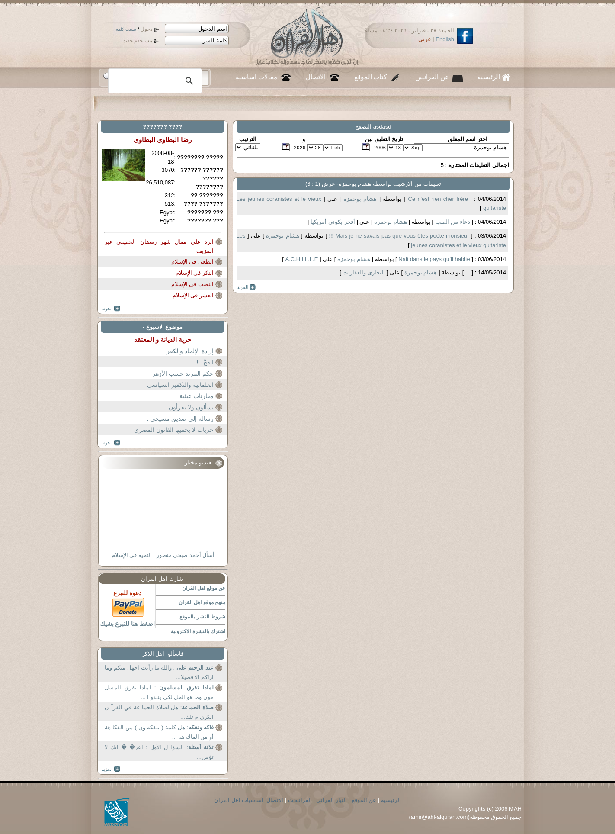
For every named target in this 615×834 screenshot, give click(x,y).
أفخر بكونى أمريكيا (332, 222)
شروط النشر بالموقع (202, 617)
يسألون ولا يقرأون (191, 407)
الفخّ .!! (205, 362)
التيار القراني (331, 800)
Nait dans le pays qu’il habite (433, 259)
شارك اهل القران (162, 579)
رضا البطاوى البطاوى (162, 139)
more (246, 287)
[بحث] (156, 81)
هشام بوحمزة (359, 199)
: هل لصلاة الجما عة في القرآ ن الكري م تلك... (159, 712)
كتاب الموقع (370, 77)
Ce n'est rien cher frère (437, 199)
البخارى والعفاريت (363, 272)
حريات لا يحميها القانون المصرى (174, 429)
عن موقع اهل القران (203, 588)
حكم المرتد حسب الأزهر (183, 373)
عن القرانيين (432, 77)
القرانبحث (300, 800)
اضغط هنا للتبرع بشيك (127, 623)
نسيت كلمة (126, 29)
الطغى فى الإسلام (192, 261)
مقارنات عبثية (196, 396)
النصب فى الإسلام (192, 284)
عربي (424, 39)
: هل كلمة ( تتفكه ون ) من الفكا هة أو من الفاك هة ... (159, 732)
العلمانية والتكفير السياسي (180, 384)
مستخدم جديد (137, 41)
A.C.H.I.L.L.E (301, 259)
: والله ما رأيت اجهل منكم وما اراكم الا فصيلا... (159, 672)
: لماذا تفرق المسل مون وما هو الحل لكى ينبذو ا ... (159, 692)
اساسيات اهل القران (238, 800)
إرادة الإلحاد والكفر (190, 351)
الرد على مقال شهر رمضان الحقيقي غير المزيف (159, 246)
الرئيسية (488, 77)
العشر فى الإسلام (193, 295)
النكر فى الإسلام (195, 273)
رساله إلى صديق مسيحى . (180, 418)
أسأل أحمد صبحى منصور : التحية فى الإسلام (163, 555)
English (445, 39)
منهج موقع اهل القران (202, 602)
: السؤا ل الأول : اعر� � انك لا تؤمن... (159, 752)
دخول (146, 29)
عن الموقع (364, 800)
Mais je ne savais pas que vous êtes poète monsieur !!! (398, 235)
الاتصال (316, 77)
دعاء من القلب (452, 222)
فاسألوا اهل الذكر (162, 653)
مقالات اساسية (256, 77)
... (467, 272)
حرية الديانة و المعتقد (163, 339)
